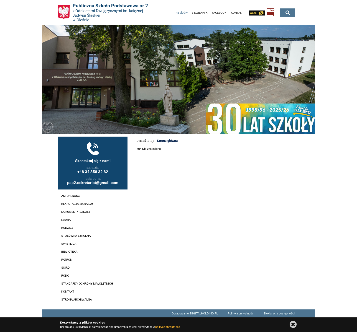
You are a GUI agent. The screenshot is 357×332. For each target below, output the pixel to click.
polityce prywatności (167, 327)
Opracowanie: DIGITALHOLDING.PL (195, 313)
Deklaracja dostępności (279, 313)
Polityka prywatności (241, 313)
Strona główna (167, 141)
